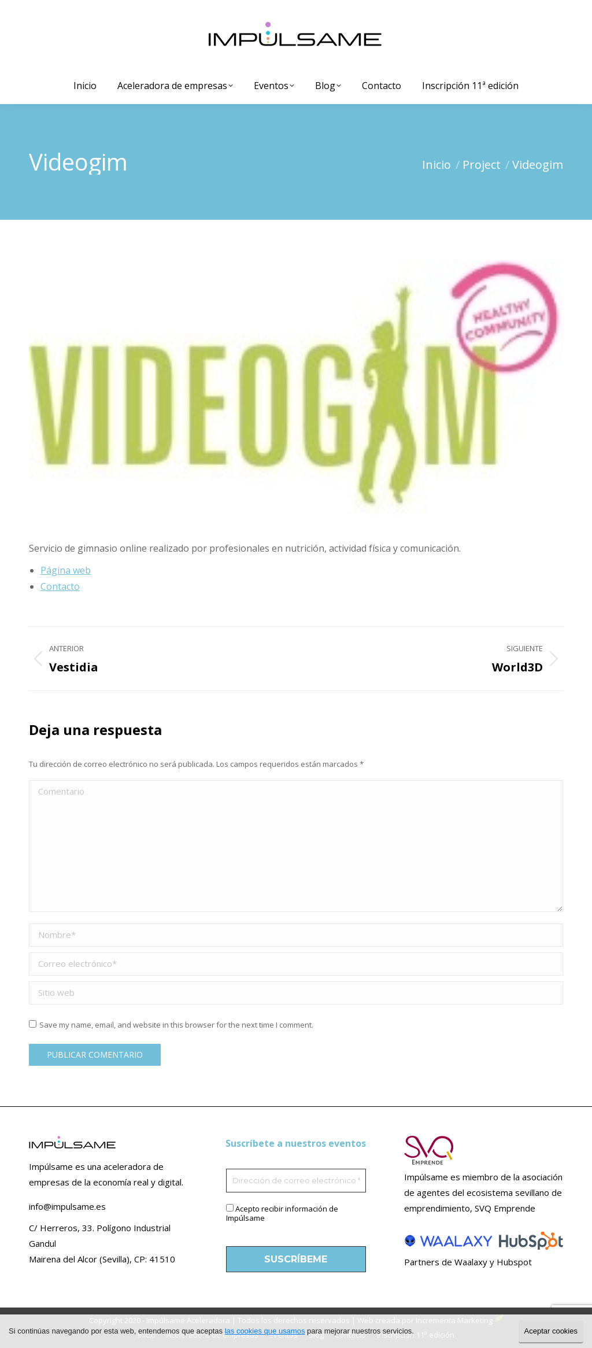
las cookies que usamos (265, 1331)
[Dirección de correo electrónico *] (296, 1181)
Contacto (60, 586)
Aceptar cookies (551, 1331)
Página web (65, 570)
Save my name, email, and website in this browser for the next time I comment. (176, 1025)
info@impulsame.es (67, 1206)
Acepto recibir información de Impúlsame (282, 1213)
